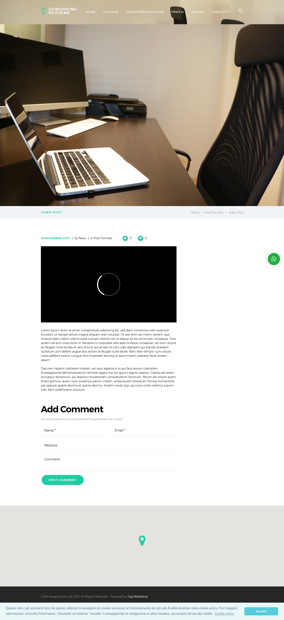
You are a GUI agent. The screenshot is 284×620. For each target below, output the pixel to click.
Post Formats (214, 212)
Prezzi (177, 12)
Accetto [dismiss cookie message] (261, 611)
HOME (91, 12)
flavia (82, 238)
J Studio (110, 12)
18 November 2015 (55, 238)
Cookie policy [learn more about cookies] (224, 613)
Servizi (197, 12)
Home (194, 212)
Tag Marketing (137, 596)
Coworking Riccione (145, 12)
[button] (142, 540)
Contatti (220, 12)
